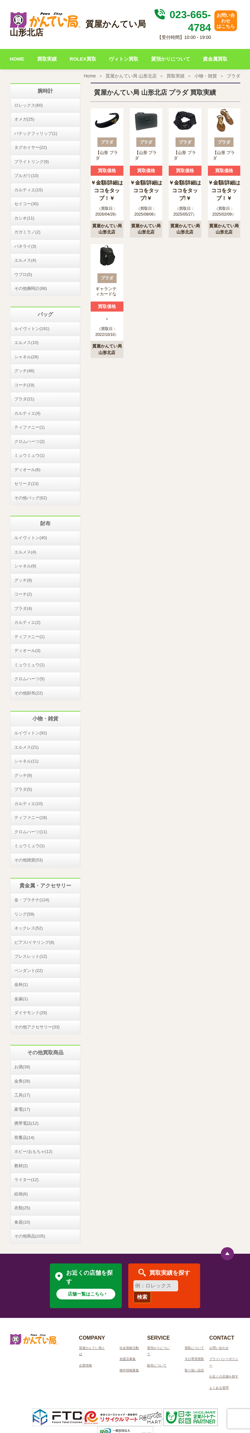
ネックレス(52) (28, 928)
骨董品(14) (24, 1137)
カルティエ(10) (28, 803)
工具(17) (22, 1095)
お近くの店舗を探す (223, 1376)
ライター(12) (26, 1179)
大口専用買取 (194, 1359)
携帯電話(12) (26, 1123)
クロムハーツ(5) (29, 678)
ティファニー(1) (29, 427)
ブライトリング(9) (31, 161)
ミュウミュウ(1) (29, 455)
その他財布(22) (28, 693)
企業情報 (85, 1365)
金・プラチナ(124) (31, 899)
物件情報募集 (129, 1370)
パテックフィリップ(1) (35, 133)
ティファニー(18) (30, 817)
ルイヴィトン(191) (31, 328)
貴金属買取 (215, 59)
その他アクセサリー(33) (37, 1026)
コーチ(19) (24, 385)
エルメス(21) (26, 747)
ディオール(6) (27, 469)
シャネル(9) (25, 565)
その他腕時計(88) (30, 288)
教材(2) (21, 1165)
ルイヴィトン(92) (30, 732)
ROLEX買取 (83, 59)
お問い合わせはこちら (226, 21)
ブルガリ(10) (26, 175)
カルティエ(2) (27, 622)
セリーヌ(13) (26, 483)
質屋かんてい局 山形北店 (131, 75)
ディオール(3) (27, 650)
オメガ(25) (24, 119)
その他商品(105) (29, 1236)
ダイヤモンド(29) (30, 1012)
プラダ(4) (23, 608)
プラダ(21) (24, 399)
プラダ (233, 75)
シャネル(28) (26, 356)
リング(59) (24, 914)
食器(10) (22, 1222)
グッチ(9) (23, 580)
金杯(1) (21, 984)
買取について (194, 1348)
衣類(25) (22, 1207)
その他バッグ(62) (30, 497)
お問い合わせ (219, 1348)
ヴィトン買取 (123, 59)
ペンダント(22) (28, 970)
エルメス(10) (26, 342)
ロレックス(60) (28, 105)
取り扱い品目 (194, 1370)
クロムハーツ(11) (30, 831)
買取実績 (47, 59)
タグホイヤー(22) (30, 147)
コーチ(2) (23, 594)
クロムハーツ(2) (29, 441)
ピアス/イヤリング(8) (34, 942)
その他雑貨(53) (28, 860)
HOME (17, 59)
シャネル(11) (26, 761)
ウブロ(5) (23, 274)
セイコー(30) (26, 203)
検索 (142, 1297)
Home (90, 75)
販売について (156, 1365)
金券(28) (22, 1081)
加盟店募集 (127, 1359)
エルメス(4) (25, 260)
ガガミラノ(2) (27, 232)
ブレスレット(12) (30, 956)
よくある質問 (219, 1388)
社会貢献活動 (129, 1348)
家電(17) (22, 1109)
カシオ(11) (24, 218)
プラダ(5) (23, 789)
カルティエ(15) (28, 189)
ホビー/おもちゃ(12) (33, 1151)
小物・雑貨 (205, 75)
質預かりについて (170, 59)
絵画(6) (21, 1193)
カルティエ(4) (27, 413)
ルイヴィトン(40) (30, 537)
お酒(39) (22, 1066)
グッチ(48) (24, 370)
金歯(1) (21, 998)
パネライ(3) (25, 246)
